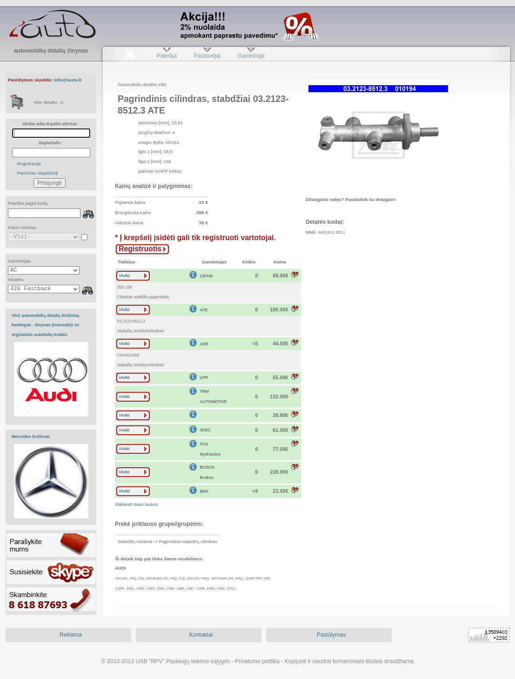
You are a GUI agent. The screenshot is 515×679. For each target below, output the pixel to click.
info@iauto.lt (67, 79)
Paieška (167, 56)
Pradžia (130, 56)
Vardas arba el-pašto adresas (51, 123)
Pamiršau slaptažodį (37, 172)
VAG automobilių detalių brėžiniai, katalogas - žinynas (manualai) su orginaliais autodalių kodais (46, 325)
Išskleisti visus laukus (136, 504)
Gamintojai (250, 56)
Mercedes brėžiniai (31, 436)
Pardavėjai (207, 56)
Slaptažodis (51, 143)
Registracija (29, 163)
